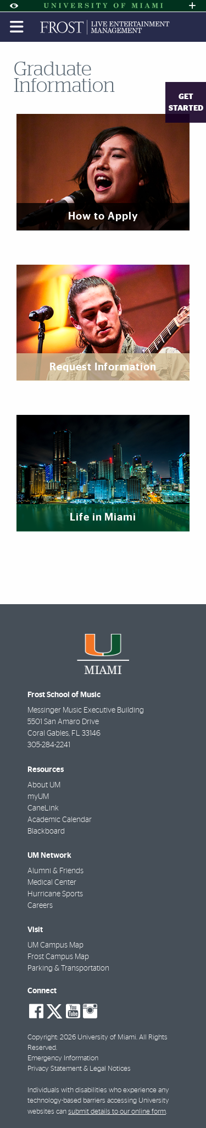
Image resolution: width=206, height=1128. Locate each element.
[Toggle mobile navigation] (17, 27)
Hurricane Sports (55, 894)
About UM (43, 785)
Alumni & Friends (55, 871)
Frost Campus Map (58, 957)
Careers (40, 906)
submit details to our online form (117, 1111)
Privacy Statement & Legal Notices (79, 1068)
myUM (38, 797)
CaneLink (43, 808)
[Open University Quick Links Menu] (192, 6)
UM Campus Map (55, 945)
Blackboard (46, 831)
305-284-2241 (48, 745)
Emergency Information (62, 1058)
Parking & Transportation (68, 968)
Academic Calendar (59, 820)
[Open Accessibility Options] (13, 6)
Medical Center (51, 882)
